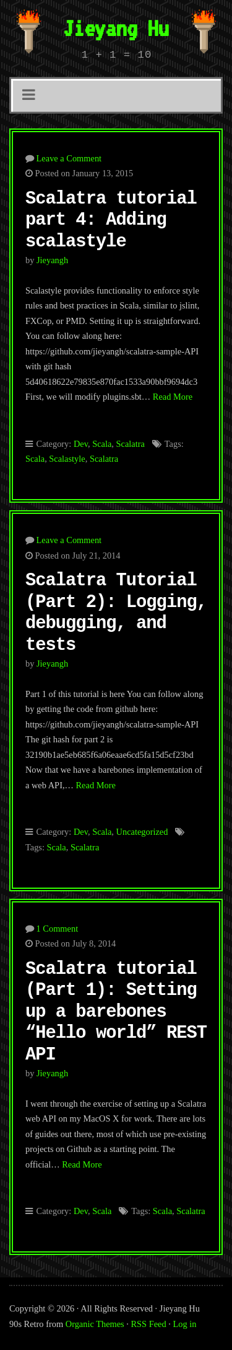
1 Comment (58, 929)
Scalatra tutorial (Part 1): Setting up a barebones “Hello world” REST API (116, 1012)
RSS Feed (148, 1324)
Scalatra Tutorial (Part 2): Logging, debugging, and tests (116, 612)
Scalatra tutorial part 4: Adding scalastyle (111, 220)
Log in (185, 1324)
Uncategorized (142, 832)
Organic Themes (95, 1324)
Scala (101, 444)
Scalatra (130, 444)
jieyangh (52, 260)
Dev (81, 444)
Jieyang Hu (115, 28)
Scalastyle (67, 459)
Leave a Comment (69, 158)
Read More (172, 397)
